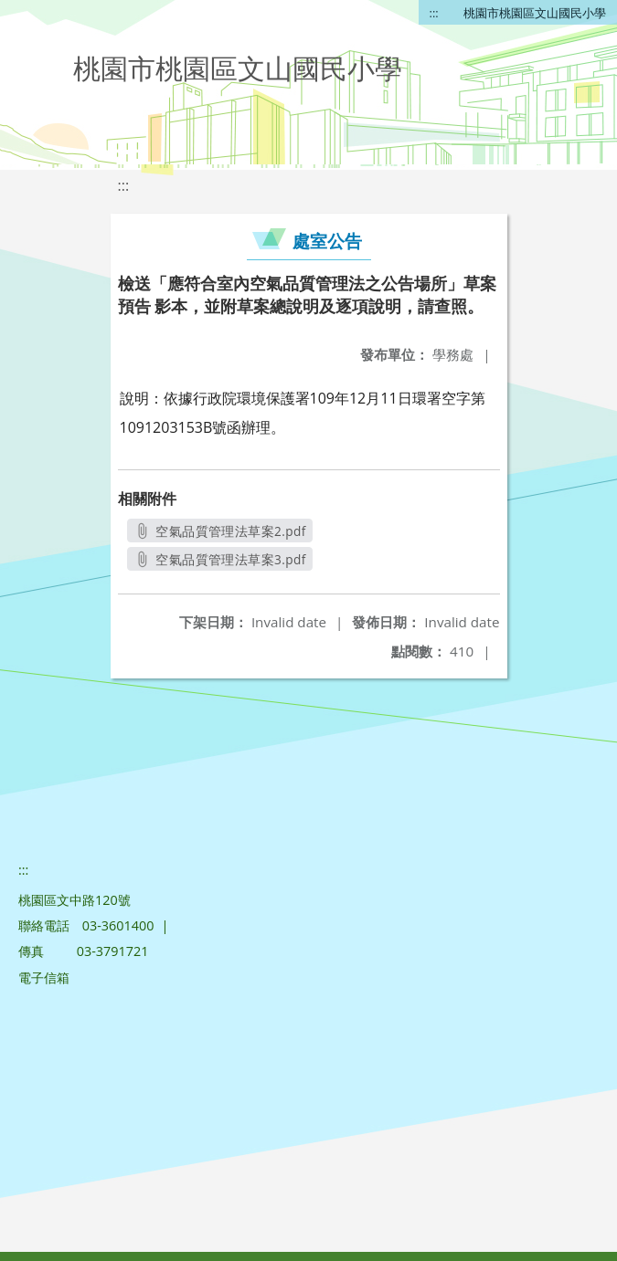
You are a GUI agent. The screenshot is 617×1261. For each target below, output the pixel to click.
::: (434, 13)
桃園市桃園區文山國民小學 (534, 13)
